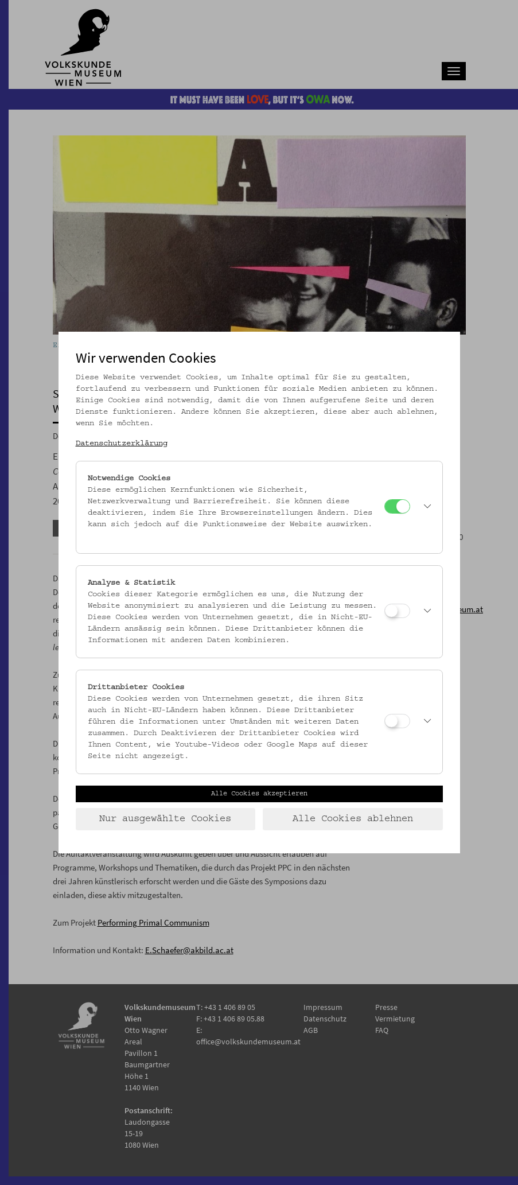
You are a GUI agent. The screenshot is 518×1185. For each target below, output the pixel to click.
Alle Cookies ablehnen (353, 819)
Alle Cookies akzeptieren (259, 794)
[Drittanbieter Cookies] (397, 721)
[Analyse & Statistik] (397, 611)
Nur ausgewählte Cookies (165, 819)
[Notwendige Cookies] (397, 506)
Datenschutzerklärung (122, 443)
